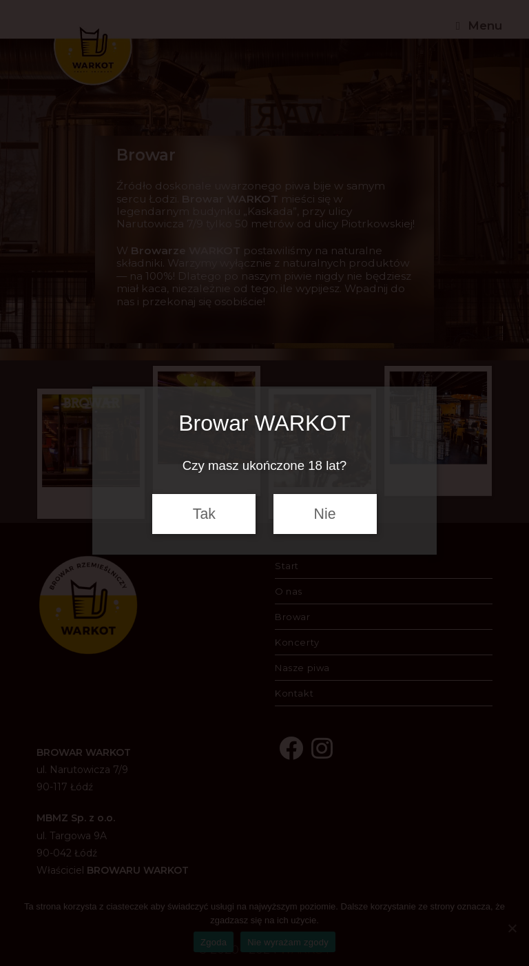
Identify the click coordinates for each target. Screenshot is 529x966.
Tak (204, 514)
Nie (325, 514)
